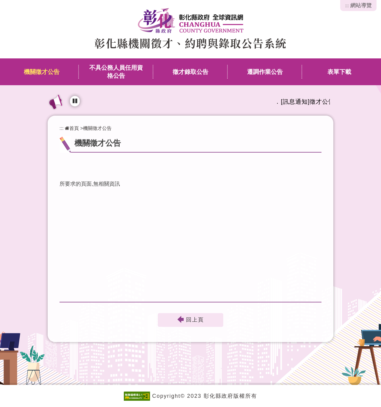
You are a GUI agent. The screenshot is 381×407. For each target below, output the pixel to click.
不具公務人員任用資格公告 (116, 71)
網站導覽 (361, 5)
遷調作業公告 (265, 72)
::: (347, 5)
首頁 (72, 128)
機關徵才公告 (42, 72)
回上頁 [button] (195, 320)
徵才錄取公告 (190, 72)
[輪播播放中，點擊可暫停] (75, 101)
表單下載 (339, 72)
